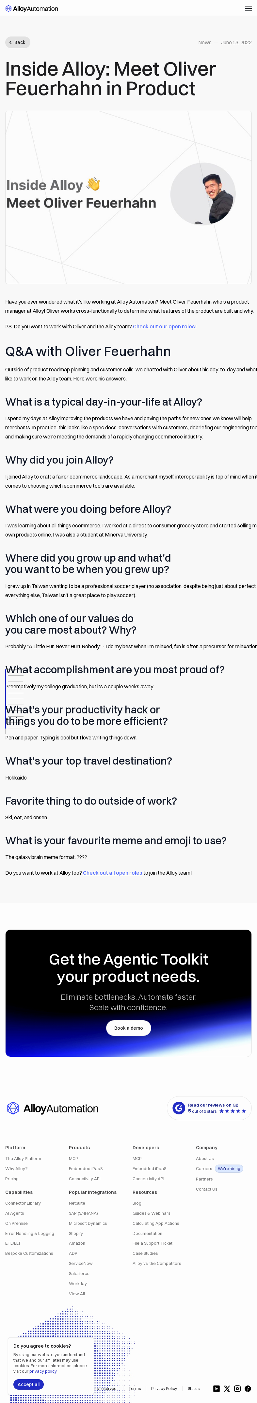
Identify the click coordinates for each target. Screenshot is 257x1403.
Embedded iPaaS (86, 1168)
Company (206, 1148)
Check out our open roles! (165, 326)
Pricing (12, 1178)
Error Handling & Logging (29, 1233)
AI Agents (14, 1213)
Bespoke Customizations (29, 1253)
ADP (73, 1253)
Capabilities (19, 1192)
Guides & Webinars (151, 1213)
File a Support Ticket (152, 1243)
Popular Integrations (93, 1192)
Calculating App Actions (156, 1223)
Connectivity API (85, 1178)
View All (77, 1293)
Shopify (76, 1233)
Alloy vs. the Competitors (157, 1263)
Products (79, 1148)
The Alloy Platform (23, 1158)
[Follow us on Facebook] (248, 1389)
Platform (15, 1148)
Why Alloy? (16, 1168)
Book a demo (128, 1028)
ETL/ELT (13, 1243)
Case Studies (145, 1253)
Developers (146, 1148)
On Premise (16, 1223)
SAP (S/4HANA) (83, 1213)
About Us (205, 1158)
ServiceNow (81, 1263)
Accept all (29, 1384)
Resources (145, 1192)
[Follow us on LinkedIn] (216, 1389)
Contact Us (206, 1189)
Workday (78, 1283)
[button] (248, 8)
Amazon (77, 1243)
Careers (219, 1168)
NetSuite (77, 1203)
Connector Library (23, 1203)
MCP (73, 1158)
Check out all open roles (112, 872)
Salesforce (79, 1273)
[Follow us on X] (227, 1389)
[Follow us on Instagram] (237, 1389)
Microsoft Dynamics (88, 1223)
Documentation (147, 1233)
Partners (204, 1179)
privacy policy (42, 1371)
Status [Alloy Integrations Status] (194, 1388)
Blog (137, 1203)
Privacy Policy (164, 1388)
